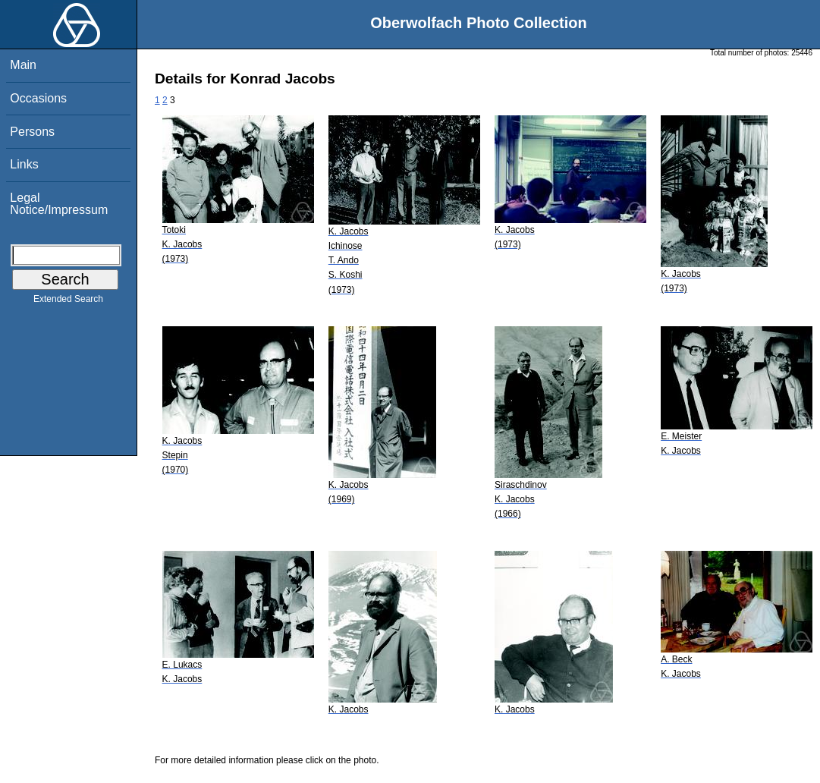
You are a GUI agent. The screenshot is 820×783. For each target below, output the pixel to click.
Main (23, 64)
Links (24, 164)
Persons (32, 131)
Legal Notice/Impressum (59, 203)
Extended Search (68, 302)
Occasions (38, 98)
